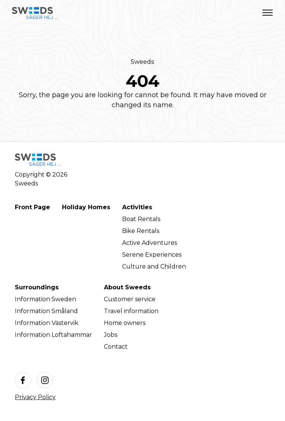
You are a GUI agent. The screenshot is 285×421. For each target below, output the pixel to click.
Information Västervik (46, 322)
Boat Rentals (141, 219)
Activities (137, 207)
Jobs (110, 334)
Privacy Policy (35, 397)
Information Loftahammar (53, 334)
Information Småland (46, 311)
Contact (116, 346)
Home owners (124, 322)
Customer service (129, 299)
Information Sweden (45, 299)
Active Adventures (149, 242)
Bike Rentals (140, 230)
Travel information (131, 311)
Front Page (32, 207)
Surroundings (37, 287)
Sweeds (142, 61)
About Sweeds (127, 287)
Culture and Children (154, 266)
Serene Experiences (151, 254)
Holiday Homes (86, 207)
